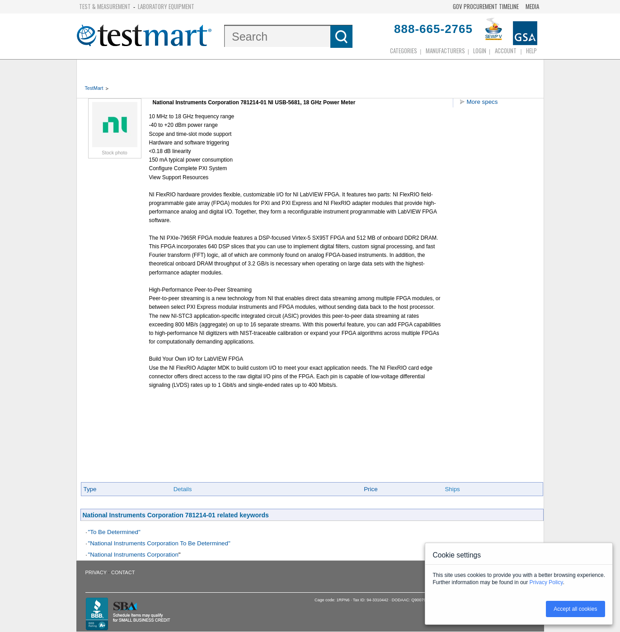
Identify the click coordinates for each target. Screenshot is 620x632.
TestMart (94, 88)
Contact (123, 572)
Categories (403, 50)
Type (90, 489)
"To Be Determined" (114, 532)
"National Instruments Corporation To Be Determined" (159, 543)
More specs (482, 101)
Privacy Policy (546, 582)
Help (531, 50)
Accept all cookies (575, 609)
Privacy (96, 572)
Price (370, 489)
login (479, 50)
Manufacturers (445, 50)
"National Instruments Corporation (133, 554)
